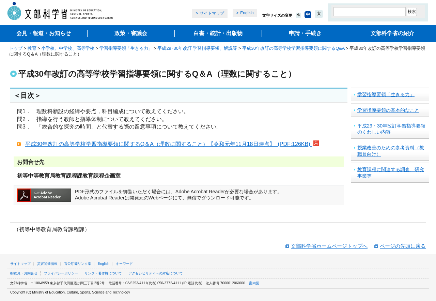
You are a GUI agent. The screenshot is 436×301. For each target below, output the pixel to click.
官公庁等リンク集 (77, 264)
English (246, 13)
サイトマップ (212, 13)
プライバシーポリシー (61, 273)
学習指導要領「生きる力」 (126, 48)
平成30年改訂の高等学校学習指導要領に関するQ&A (293, 48)
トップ (15, 48)
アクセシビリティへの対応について (155, 273)
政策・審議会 (130, 33)
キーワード (124, 264)
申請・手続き (305, 33)
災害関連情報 (47, 264)
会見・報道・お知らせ (43, 33)
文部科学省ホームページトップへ (329, 246)
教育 (32, 48)
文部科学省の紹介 (392, 33)
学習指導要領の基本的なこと (388, 110)
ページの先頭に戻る (403, 246)
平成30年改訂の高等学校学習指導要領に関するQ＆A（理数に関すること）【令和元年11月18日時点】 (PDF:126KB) (172, 144)
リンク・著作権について (103, 273)
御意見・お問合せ (23, 273)
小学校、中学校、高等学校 (67, 48)
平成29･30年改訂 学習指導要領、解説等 (197, 48)
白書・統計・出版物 (218, 33)
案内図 (254, 283)
